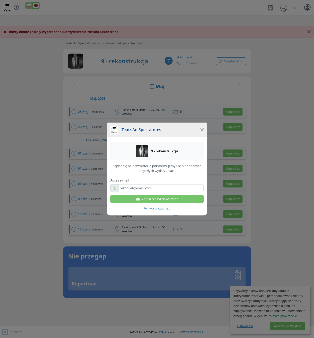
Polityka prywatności (157, 208)
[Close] (202, 130)
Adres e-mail (119, 180)
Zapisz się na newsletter (157, 199)
